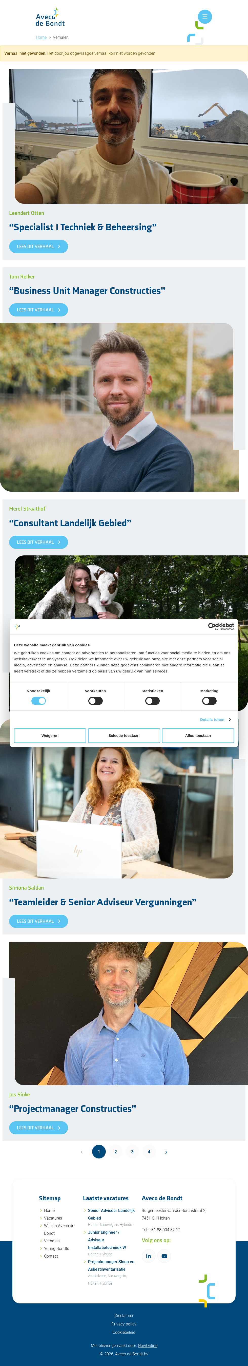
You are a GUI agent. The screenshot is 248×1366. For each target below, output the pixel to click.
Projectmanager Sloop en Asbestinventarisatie (112, 1273)
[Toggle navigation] (205, 17)
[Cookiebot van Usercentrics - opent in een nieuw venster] (212, 626)
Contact (51, 1256)
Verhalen (52, 1240)
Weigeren (50, 735)
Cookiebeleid (124, 1332)
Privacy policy (124, 1323)
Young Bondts (56, 1248)
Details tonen (212, 719)
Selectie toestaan (124, 735)
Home (41, 37)
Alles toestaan (198, 735)
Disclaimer (124, 1315)
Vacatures (53, 1218)
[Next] (166, 1151)
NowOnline (147, 1345)
